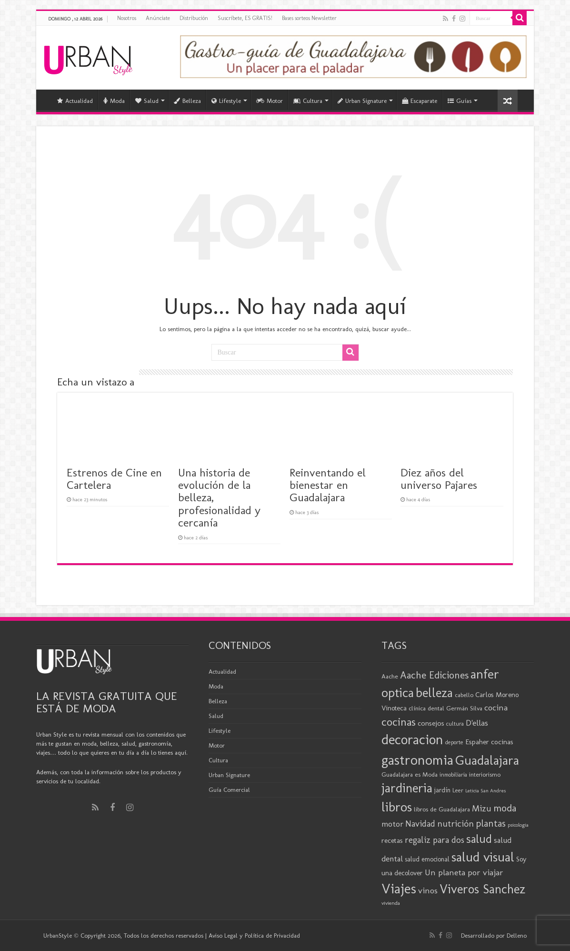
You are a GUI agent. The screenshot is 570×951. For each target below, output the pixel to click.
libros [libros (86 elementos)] (396, 807)
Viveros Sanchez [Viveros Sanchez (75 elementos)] (482, 889)
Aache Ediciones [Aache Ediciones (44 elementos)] (434, 675)
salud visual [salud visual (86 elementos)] (482, 857)
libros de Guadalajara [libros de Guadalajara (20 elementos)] (442, 809)
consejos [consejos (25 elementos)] (431, 723)
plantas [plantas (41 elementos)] (491, 823)
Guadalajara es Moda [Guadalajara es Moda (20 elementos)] (409, 774)
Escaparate (419, 100)
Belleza (187, 100)
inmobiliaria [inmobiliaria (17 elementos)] (453, 774)
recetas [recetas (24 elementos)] (392, 840)
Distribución (194, 18)
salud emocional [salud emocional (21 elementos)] (427, 859)
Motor (269, 100)
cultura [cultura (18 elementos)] (455, 723)
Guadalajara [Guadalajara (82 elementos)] (487, 760)
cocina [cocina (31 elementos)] (496, 707)
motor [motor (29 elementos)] (392, 824)
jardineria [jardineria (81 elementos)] (406, 788)
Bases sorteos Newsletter (309, 18)
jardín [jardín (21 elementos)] (442, 790)
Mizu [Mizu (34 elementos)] (481, 808)
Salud (147, 100)
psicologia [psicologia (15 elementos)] (518, 825)
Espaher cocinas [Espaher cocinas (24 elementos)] (489, 742)
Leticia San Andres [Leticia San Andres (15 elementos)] (485, 791)
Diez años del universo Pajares (438, 478)
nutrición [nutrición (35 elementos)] (455, 823)
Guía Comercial (229, 789)
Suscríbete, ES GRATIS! (245, 18)
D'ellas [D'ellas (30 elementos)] (477, 723)
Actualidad (75, 100)
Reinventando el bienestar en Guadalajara (328, 485)
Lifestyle (226, 100)
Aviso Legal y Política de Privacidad (254, 935)
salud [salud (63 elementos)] (479, 839)
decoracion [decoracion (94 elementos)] (412, 739)
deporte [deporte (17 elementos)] (454, 742)
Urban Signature (362, 100)
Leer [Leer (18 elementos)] (457, 790)
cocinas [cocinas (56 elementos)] (398, 721)
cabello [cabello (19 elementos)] (464, 694)
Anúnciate (158, 18)
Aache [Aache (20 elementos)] (389, 676)
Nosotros (126, 18)
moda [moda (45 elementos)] (504, 808)
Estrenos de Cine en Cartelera (114, 478)
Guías (459, 100)
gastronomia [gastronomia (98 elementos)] (417, 759)
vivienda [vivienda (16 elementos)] (390, 903)
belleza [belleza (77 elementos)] (434, 692)
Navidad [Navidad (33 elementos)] (420, 824)
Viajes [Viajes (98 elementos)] (398, 888)
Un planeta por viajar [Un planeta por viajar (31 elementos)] (464, 872)
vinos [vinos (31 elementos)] (428, 890)
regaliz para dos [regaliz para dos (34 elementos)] (434, 839)
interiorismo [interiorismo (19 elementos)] (484, 774)
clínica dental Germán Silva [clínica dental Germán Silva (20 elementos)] (445, 708)
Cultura (307, 100)
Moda (114, 100)
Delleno (517, 935)
